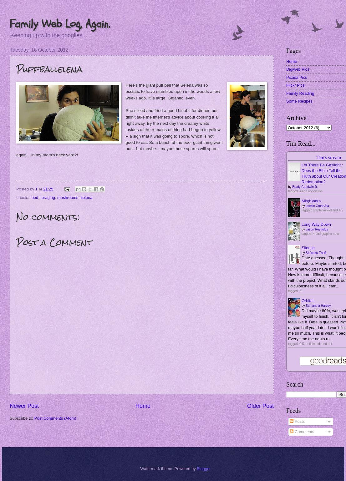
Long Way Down (316, 224)
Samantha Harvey (318, 305)
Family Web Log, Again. (60, 24)
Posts (297, 421)
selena (86, 197)
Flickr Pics (295, 85)
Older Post (260, 406)
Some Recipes (299, 101)
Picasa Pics (296, 77)
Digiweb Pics (297, 69)
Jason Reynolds (317, 229)
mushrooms (67, 197)
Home (142, 406)
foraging (47, 197)
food (34, 197)
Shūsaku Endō (316, 253)
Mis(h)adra (311, 201)
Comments (302, 431)
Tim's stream (328, 157)
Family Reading (300, 93)
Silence (308, 248)
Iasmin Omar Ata (317, 206)
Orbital (307, 300)
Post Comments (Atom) (55, 418)
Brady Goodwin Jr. (305, 187)
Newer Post (24, 406)
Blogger (204, 468)
